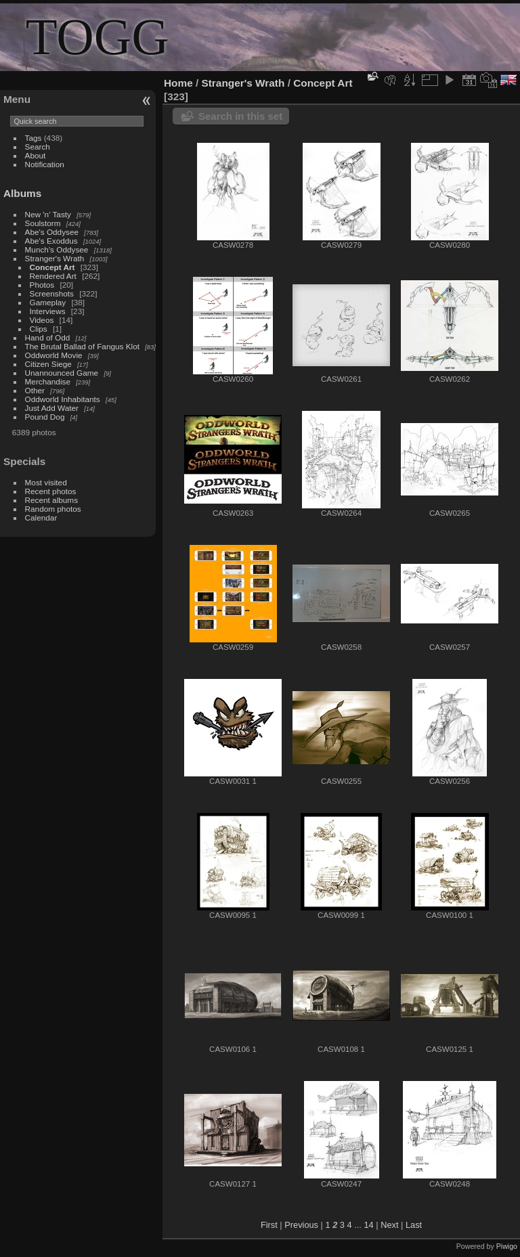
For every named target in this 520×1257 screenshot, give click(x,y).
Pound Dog (45, 416)
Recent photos (51, 491)
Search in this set (240, 116)
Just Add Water (52, 407)
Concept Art (52, 267)
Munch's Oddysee (57, 249)
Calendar (41, 517)
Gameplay (48, 302)
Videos (42, 319)
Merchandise (47, 381)
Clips (38, 328)
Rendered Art (53, 275)
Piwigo (506, 1246)
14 (368, 1225)
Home (178, 83)
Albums (22, 193)
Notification (44, 164)
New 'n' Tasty (48, 214)
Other (35, 390)
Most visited (46, 482)
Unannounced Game (62, 372)
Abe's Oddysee (52, 231)
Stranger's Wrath (55, 258)
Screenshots (52, 293)
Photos (42, 284)
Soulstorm (43, 223)
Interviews (48, 311)
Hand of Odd (47, 337)
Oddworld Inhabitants (62, 399)
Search (37, 146)
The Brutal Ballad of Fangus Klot (82, 346)
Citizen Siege (48, 363)
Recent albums (51, 499)
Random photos (53, 508)
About (35, 155)
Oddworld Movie (54, 355)
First (269, 1225)
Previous (301, 1225)
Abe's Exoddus (51, 240)
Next (389, 1225)
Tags (33, 137)
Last (414, 1225)
